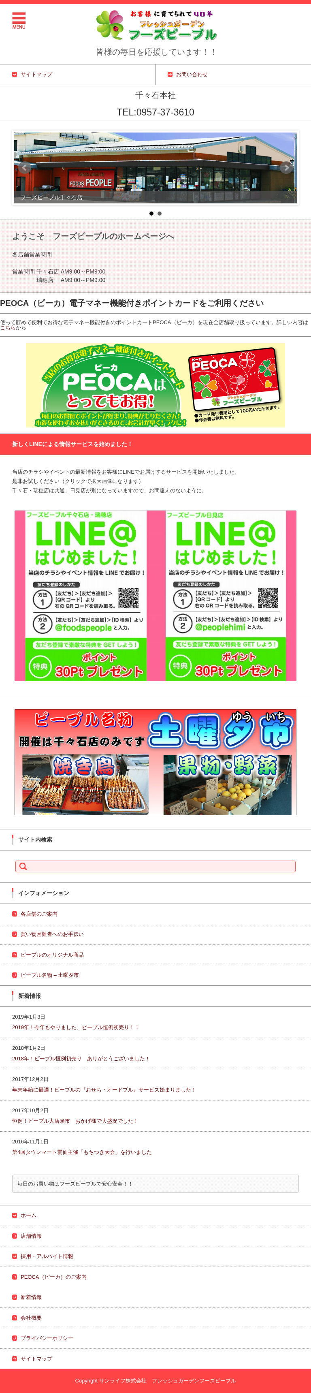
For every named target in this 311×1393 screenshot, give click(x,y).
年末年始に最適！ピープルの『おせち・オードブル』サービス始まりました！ (104, 1090)
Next (286, 167)
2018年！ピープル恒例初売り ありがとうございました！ (84, 1058)
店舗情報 (31, 1236)
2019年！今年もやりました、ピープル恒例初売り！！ (76, 1027)
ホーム (28, 1215)
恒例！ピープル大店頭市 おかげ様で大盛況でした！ (78, 1121)
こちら (8, 328)
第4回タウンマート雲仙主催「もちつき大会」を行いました (82, 1152)
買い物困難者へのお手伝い (52, 934)
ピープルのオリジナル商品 (52, 955)
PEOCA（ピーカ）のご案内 (54, 1277)
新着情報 (31, 1297)
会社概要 (31, 1318)
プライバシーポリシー (47, 1338)
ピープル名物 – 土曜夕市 (50, 975)
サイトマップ (36, 1359)
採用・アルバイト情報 (47, 1256)
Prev (24, 167)
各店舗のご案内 (39, 914)
